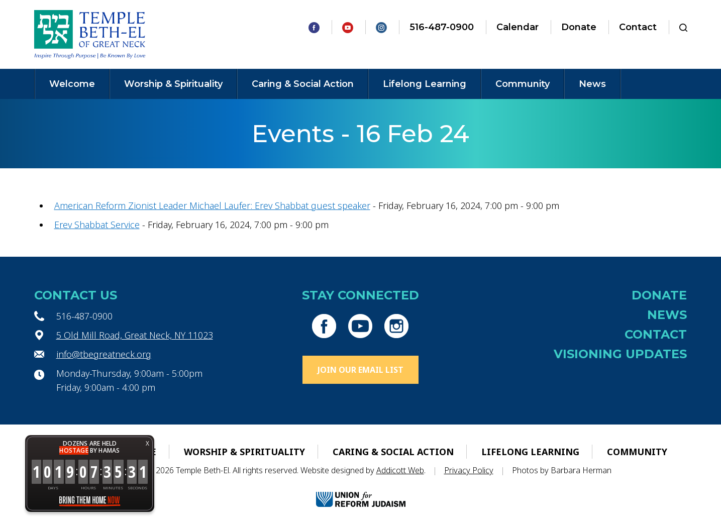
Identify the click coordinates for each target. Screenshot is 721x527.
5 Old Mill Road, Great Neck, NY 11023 (134, 335)
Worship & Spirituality (173, 83)
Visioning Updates (620, 354)
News (592, 83)
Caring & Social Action (303, 83)
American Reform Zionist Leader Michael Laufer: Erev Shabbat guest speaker (212, 205)
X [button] (147, 443)
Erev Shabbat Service (97, 225)
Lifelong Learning (424, 83)
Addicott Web (400, 470)
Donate (578, 27)
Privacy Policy (468, 470)
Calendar (517, 27)
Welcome (72, 83)
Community (522, 83)
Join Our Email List (360, 369)
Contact (638, 27)
